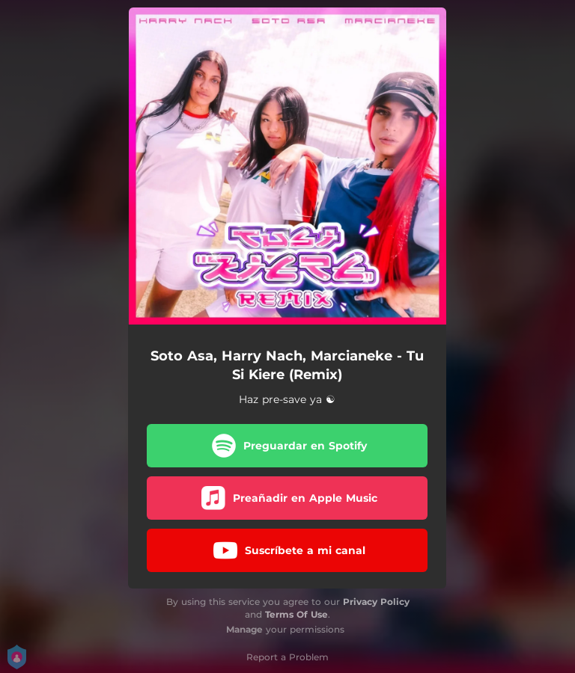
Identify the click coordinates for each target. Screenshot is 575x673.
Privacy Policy (376, 601)
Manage (244, 629)
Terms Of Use (296, 614)
